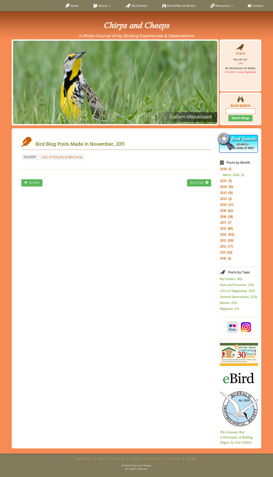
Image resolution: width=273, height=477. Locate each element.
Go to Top (199, 182)
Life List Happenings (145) (237, 291)
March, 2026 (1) (233, 175)
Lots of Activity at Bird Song (62, 157)
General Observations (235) (238, 297)
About (101, 459)
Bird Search (136, 6)
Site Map (191, 459)
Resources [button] (222, 6)
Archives (136, 459)
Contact (255, 6)
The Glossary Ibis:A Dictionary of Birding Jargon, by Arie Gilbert (236, 437)
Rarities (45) (228, 303)
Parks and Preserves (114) (237, 285)
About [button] (101, 6)
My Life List (117, 459)
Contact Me (173, 459)
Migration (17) (229, 309)
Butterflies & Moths (179, 6)
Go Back (32, 182)
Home (71, 6)
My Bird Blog (83, 459)
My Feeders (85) (231, 279)
